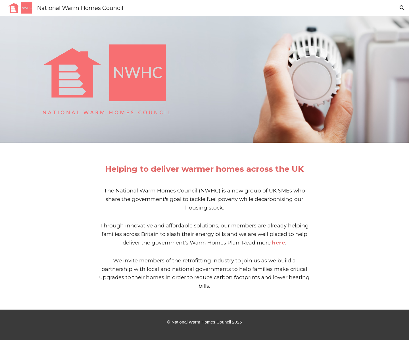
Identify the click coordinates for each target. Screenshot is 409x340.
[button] (402, 8)
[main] (204, 226)
